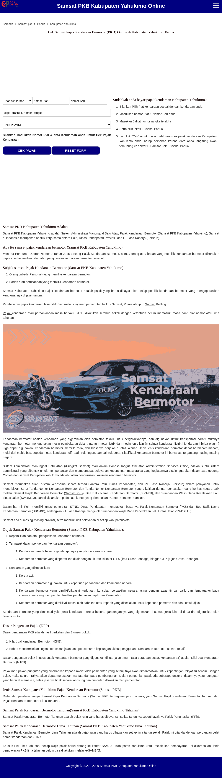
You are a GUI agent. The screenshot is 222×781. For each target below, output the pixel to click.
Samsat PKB (74, 493)
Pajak (7, 313)
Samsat (150, 304)
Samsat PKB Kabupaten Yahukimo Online (111, 6)
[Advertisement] (84, 66)
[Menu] (216, 6)
